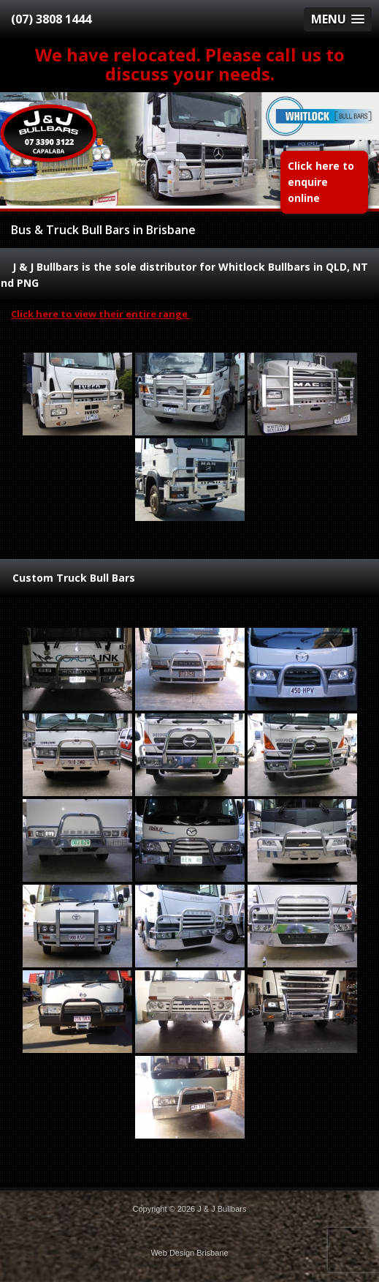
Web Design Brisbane (189, 1252)
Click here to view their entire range (100, 313)
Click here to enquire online (321, 182)
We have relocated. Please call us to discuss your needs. (190, 64)
